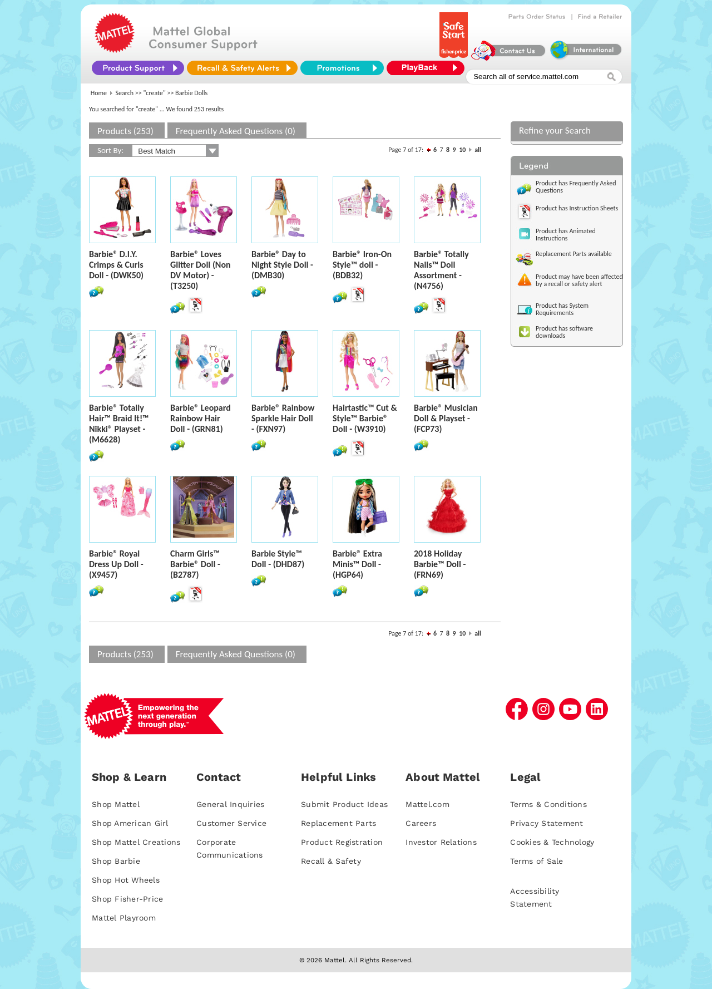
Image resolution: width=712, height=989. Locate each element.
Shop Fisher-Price (127, 898)
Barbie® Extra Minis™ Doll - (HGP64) (357, 564)
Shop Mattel (116, 804)
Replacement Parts (338, 823)
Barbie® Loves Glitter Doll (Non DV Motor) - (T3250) (200, 270)
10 (462, 150)
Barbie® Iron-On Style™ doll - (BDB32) (362, 265)
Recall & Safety (331, 861)
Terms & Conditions (548, 804)
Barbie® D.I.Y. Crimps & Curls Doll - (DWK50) (116, 265)
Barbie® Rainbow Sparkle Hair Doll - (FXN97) (282, 418)
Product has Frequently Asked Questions (576, 186)
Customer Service (231, 823)
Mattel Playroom (124, 917)
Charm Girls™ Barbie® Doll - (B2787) (195, 564)
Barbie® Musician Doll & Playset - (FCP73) (446, 418)
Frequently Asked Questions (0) (235, 131)
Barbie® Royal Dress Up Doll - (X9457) (116, 564)
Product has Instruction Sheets (577, 208)
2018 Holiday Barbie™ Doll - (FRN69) (440, 564)
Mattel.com (427, 804)
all (477, 150)
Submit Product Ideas (344, 804)
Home (99, 93)
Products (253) (125, 131)
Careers (421, 823)
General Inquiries (230, 804)
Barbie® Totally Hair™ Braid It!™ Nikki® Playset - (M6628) (119, 423)
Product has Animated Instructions (566, 234)
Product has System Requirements (562, 309)
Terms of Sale (536, 861)
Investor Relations (441, 842)
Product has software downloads (564, 331)
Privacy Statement (546, 823)
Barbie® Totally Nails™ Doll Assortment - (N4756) (441, 270)
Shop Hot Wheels (126, 879)
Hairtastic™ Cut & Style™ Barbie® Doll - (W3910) (365, 418)
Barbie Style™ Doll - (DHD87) (277, 558)
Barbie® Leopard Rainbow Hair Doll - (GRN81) (200, 418)
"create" (155, 93)
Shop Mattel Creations (136, 842)
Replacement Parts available (574, 254)
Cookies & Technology (552, 842)
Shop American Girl (130, 823)
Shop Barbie (116, 861)
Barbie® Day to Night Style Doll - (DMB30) (282, 265)
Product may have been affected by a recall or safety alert (579, 280)
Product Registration (342, 842)
